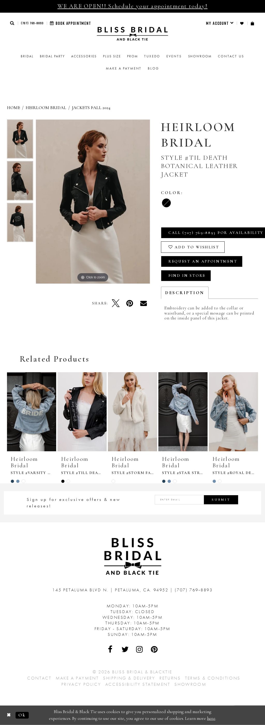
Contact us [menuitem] (231, 56)
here (211, 718)
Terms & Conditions (212, 678)
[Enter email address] (196, 500)
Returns (170, 678)
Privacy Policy (81, 684)
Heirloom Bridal (46, 107)
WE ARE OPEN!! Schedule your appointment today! (132, 6)
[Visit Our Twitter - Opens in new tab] (125, 649)
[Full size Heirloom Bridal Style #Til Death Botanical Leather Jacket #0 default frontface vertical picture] (93, 202)
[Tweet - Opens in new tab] (115, 303)
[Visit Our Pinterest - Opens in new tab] (154, 649)
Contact (39, 678)
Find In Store (186, 275)
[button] (12, 23)
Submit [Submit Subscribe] (221, 500)
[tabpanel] (20, 140)
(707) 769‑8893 (32, 23)
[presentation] (31, 411)
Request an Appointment (202, 261)
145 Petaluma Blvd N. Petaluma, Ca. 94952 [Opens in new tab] (111, 590)
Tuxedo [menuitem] (152, 56)
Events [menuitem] (174, 56)
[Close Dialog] (9, 715)
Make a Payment (77, 678)
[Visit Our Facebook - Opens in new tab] (110, 649)
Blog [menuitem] (153, 68)
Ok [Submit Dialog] (22, 715)
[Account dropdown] (220, 23)
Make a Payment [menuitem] (124, 68)
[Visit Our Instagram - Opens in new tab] (139, 649)
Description (184, 292)
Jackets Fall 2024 (91, 107)
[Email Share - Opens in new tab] (143, 303)
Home (13, 107)
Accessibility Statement (137, 684)
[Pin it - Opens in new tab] (129, 303)
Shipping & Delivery (129, 678)
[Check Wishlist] (242, 23)
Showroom (190, 684)
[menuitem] (220, 23)
